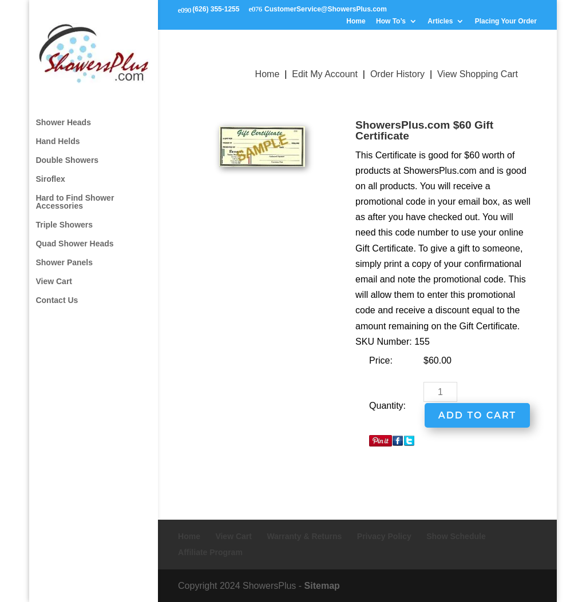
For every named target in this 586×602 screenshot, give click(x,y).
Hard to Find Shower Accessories (74, 192)
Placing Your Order (506, 21)
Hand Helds (57, 131)
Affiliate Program (210, 552)
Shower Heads (62, 112)
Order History (397, 74)
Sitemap (322, 586)
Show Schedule (455, 536)
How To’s (391, 21)
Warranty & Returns (304, 536)
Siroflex (50, 169)
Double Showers (66, 150)
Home (355, 21)
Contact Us (56, 290)
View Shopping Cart (477, 74)
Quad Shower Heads (74, 233)
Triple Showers (64, 214)
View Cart (53, 271)
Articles (440, 21)
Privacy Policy (384, 536)
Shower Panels (64, 252)
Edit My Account (325, 74)
